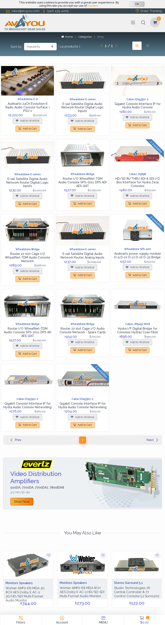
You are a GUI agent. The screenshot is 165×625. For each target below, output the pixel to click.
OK (137, 4)
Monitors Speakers (19, 583)
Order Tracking (149, 11)
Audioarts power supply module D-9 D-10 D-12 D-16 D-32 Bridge (137, 255)
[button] (143, 22)
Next (153, 440)
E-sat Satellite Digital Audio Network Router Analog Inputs (82, 255)
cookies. (93, 5)
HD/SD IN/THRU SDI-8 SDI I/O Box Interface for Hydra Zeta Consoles (137, 182)
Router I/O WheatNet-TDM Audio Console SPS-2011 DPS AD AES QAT (27, 332)
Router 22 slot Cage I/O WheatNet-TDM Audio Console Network (27, 257)
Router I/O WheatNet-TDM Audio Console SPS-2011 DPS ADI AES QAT (82, 182)
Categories (85, 36)
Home (67, 36)
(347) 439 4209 (55, 11)
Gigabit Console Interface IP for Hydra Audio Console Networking (27, 405)
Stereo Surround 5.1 (128, 583)
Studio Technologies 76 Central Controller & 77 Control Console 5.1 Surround (136, 592)
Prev (15, 440)
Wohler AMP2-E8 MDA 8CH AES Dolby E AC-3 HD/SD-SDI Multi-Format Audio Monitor (82, 592)
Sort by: (16, 47)
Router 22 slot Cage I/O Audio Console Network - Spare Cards (83, 330)
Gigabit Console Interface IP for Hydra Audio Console (138, 105)
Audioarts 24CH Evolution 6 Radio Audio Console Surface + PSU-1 (27, 107)
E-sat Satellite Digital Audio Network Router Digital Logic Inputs (82, 107)
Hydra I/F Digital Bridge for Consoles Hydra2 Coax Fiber (137, 330)
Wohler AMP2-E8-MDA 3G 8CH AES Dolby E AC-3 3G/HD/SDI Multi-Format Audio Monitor (25, 594)
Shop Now (22, 501)
